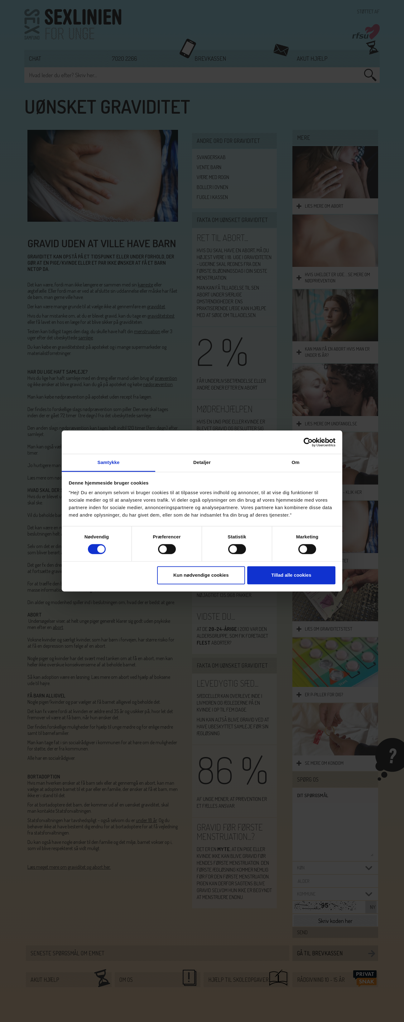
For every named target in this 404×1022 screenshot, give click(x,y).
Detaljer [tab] (202, 462)
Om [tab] (295, 462)
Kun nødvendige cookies (201, 575)
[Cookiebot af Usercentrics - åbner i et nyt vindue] (308, 442)
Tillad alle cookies (291, 575)
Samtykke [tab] (109, 462)
